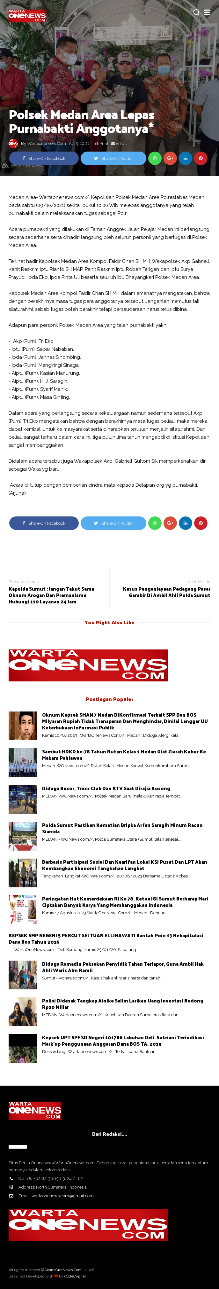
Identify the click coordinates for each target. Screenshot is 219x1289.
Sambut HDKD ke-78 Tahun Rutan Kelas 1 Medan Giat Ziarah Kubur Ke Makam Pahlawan (124, 754)
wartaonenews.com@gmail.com (63, 1195)
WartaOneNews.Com (63, 1270)
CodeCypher (75, 1276)
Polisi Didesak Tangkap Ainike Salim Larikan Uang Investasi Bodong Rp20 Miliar (122, 1003)
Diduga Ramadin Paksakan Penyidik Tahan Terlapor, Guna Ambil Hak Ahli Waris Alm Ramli (123, 966)
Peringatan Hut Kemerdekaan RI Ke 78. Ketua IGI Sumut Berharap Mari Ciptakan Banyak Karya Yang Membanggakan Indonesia (125, 901)
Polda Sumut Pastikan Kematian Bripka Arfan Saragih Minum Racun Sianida (122, 828)
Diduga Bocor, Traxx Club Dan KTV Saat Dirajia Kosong (106, 788)
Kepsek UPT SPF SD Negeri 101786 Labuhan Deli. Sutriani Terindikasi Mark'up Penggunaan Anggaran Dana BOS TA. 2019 (123, 1040)
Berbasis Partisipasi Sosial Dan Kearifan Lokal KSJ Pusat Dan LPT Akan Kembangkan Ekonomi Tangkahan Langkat (124, 864)
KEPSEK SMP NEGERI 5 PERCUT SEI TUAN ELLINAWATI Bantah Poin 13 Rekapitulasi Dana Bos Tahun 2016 (106, 938)
